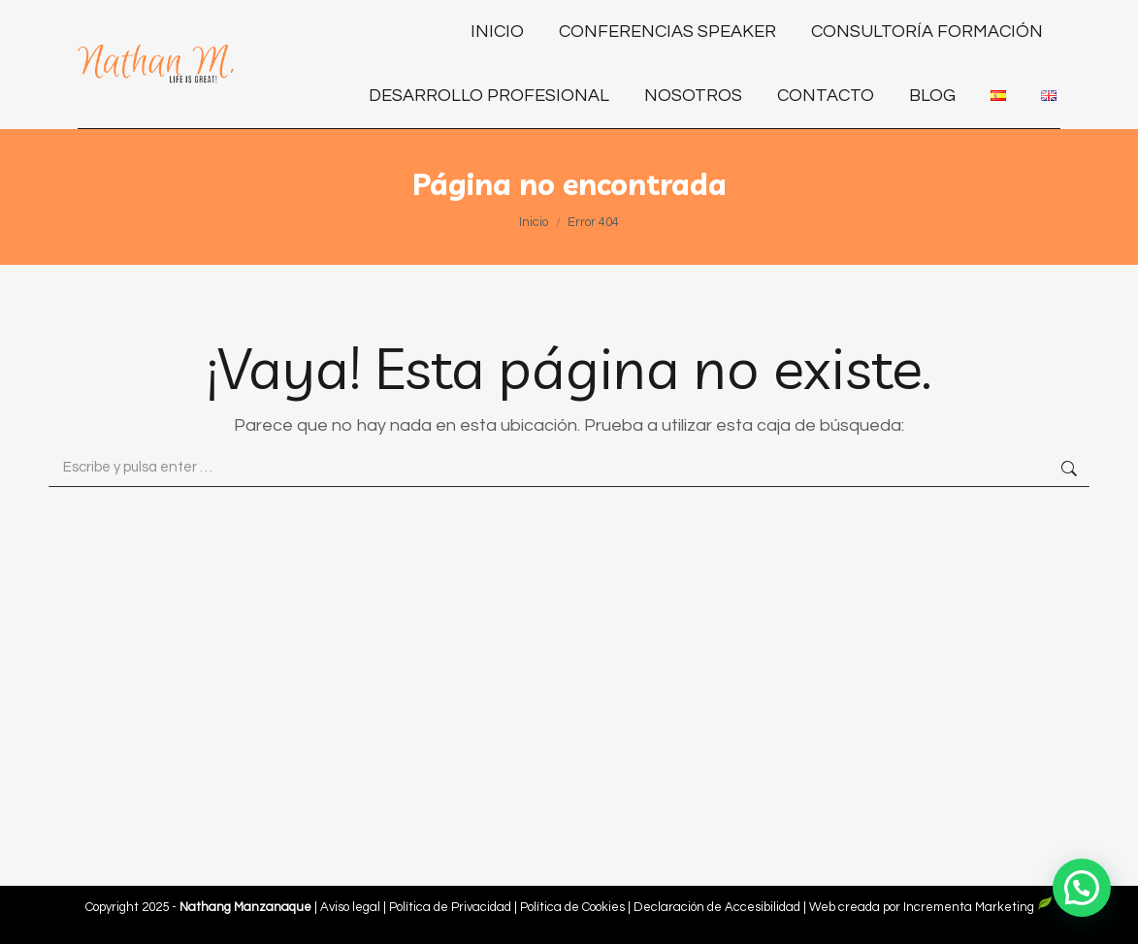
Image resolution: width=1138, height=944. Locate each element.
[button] (1082, 888)
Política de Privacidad (451, 907)
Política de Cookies (572, 907)
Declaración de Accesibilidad (717, 907)
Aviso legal (351, 907)
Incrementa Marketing (978, 907)
